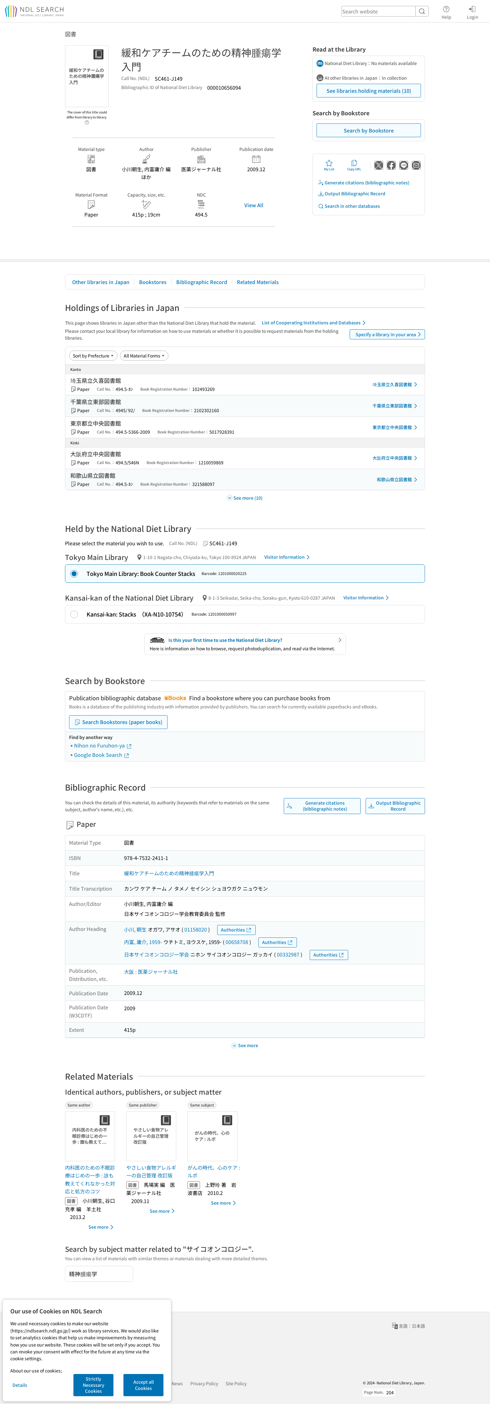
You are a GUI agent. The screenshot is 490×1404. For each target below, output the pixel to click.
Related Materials (258, 282)
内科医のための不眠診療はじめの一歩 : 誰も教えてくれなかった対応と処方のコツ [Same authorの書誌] (90, 1179)
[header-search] (385, 11)
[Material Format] (144, 356)
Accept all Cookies (143, 1385)
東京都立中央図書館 (395, 427)
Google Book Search (102, 754)
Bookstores (153, 282)
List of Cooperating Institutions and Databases (315, 323)
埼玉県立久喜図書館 (395, 384)
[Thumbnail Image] (91, 1136)
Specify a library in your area (389, 334)
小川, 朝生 (135, 929)
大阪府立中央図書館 (395, 458)
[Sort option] (93, 356)
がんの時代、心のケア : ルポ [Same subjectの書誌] (214, 1171)
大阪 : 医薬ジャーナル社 (151, 971)
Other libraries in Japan (100, 282)
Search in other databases (349, 206)
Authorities (236, 930)
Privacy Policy (204, 1383)
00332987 (288, 954)
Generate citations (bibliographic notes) (363, 182)
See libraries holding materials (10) (369, 90)
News (177, 1383)
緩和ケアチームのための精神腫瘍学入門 (169, 873)
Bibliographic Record (201, 282)
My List (329, 165)
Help (446, 11)
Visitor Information (288, 557)
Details (19, 1385)
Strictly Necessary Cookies (93, 1385)
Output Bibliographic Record (351, 193)
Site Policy (236, 1383)
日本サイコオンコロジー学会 (156, 954)
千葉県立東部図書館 (395, 406)
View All (253, 205)
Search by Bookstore (369, 130)
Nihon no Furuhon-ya (103, 745)
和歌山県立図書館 (398, 479)
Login (472, 11)
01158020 (195, 929)
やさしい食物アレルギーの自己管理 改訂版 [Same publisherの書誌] (151, 1171)
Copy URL (354, 165)
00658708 (237, 942)
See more (102, 1227)
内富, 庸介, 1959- (143, 942)
